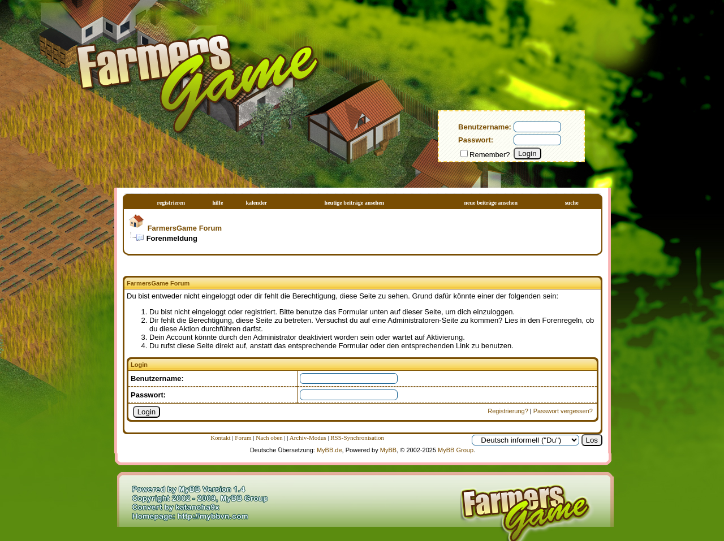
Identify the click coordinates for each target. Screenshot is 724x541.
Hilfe (218, 203)
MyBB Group (455, 450)
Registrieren (171, 203)
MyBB (388, 450)
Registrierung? (508, 411)
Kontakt (220, 437)
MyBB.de (329, 450)
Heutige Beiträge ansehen (355, 203)
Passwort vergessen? (563, 411)
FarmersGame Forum (185, 228)
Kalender (256, 203)
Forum (243, 437)
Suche (572, 203)
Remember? (485, 154)
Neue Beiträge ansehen (491, 203)
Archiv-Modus (308, 437)
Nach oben (269, 437)
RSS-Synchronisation (357, 437)
